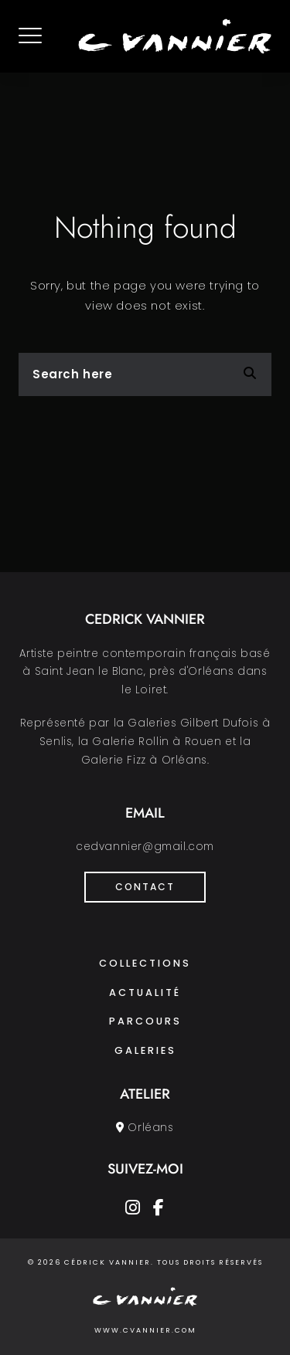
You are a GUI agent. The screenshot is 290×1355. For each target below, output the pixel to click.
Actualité (145, 992)
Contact (145, 886)
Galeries (145, 1050)
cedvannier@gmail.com (145, 846)
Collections (145, 963)
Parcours (145, 1021)
